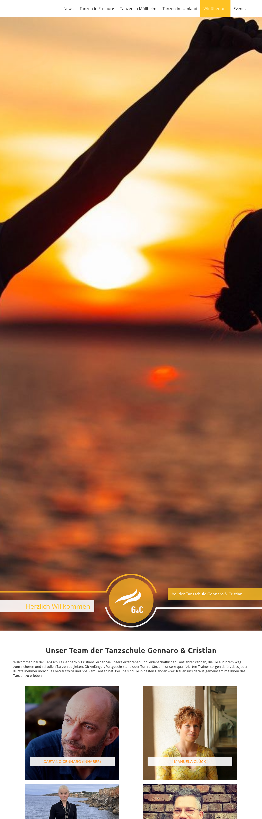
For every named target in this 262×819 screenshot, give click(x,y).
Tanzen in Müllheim (138, 8)
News (68, 8)
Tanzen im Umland (180, 8)
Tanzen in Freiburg (97, 8)
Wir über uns (215, 8)
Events (240, 8)
